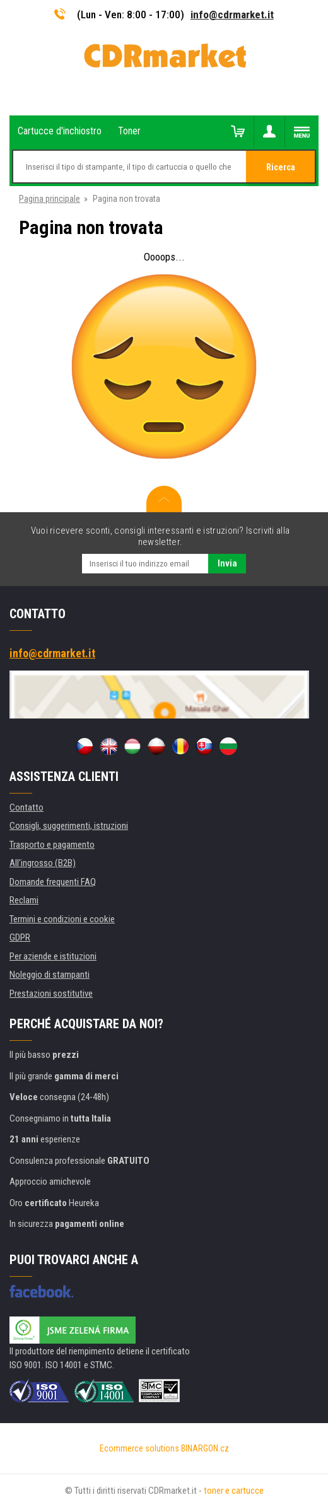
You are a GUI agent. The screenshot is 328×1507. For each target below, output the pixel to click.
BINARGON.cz (205, 1448)
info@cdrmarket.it (232, 14)
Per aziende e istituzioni (53, 956)
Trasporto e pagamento (52, 844)
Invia (227, 563)
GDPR (19, 937)
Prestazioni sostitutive (51, 993)
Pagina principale (49, 199)
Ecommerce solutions (139, 1448)
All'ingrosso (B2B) (42, 863)
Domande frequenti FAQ (52, 882)
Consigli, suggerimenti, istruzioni (68, 825)
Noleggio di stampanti (49, 974)
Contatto (26, 807)
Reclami (23, 900)
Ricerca (280, 167)
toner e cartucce (234, 1490)
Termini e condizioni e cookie (62, 919)
